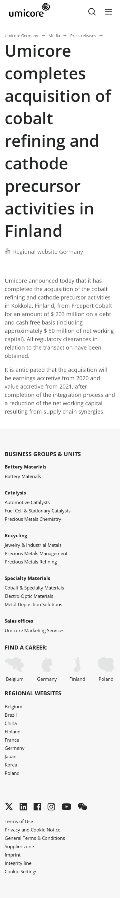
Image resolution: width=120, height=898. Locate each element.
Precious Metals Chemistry (33, 519)
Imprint (13, 855)
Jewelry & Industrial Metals (33, 545)
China (11, 723)
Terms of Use (19, 821)
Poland (106, 669)
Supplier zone (19, 846)
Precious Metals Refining (31, 562)
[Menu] (108, 12)
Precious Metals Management (36, 553)
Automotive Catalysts (27, 502)
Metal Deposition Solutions (33, 604)
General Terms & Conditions (35, 838)
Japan (10, 756)
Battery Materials (23, 476)
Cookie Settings (21, 871)
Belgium (15, 669)
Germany (47, 669)
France (12, 740)
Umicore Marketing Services (34, 630)
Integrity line (18, 863)
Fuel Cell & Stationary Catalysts (38, 510)
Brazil (11, 715)
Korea (11, 765)
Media (54, 35)
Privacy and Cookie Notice (32, 830)
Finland (77, 669)
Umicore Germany (21, 35)
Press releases (83, 35)
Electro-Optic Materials (29, 596)
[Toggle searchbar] (92, 12)
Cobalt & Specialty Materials (34, 588)
